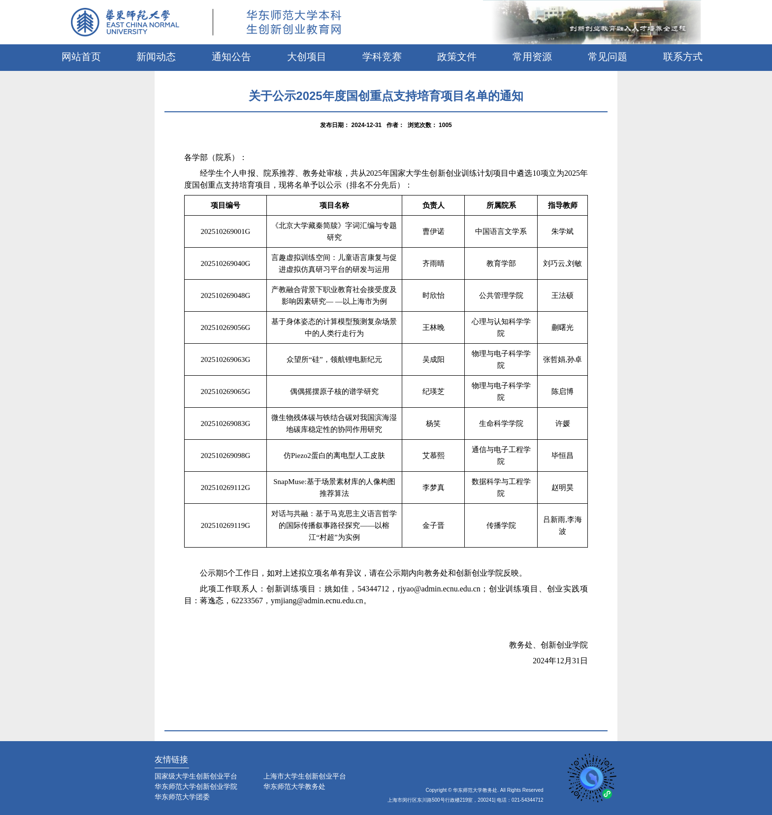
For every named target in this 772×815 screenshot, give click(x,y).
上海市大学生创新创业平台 (304, 776)
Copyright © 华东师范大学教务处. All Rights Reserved (485, 790)
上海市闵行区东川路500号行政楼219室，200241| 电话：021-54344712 (465, 800)
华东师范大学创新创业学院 (196, 786)
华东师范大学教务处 (294, 786)
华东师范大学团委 (182, 797)
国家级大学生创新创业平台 (196, 776)
